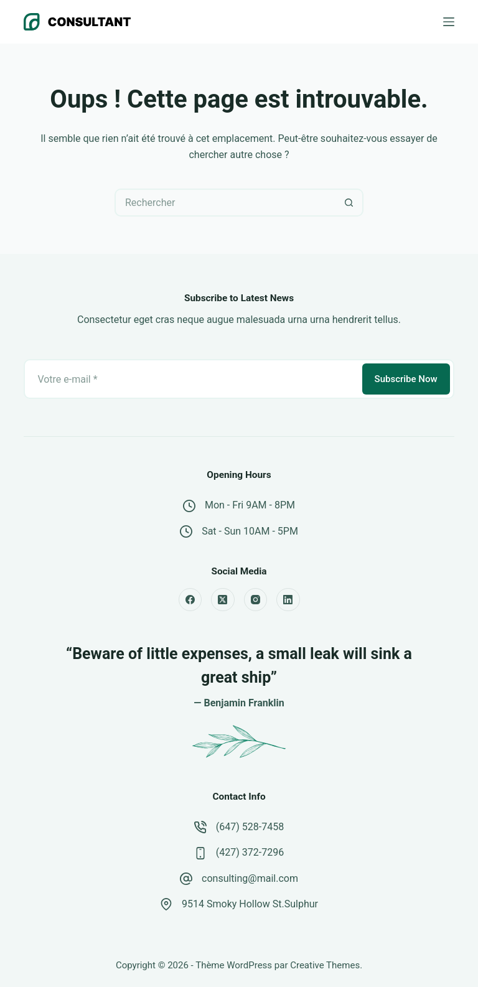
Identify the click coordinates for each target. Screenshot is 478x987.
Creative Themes (325, 965)
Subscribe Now (406, 379)
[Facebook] (190, 600)
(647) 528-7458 (250, 827)
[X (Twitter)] (223, 600)
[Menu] (448, 21)
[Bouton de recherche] (349, 203)
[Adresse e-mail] (191, 379)
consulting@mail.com (250, 878)
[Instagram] (256, 600)
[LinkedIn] (288, 600)
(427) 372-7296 (250, 852)
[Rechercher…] (225, 203)
